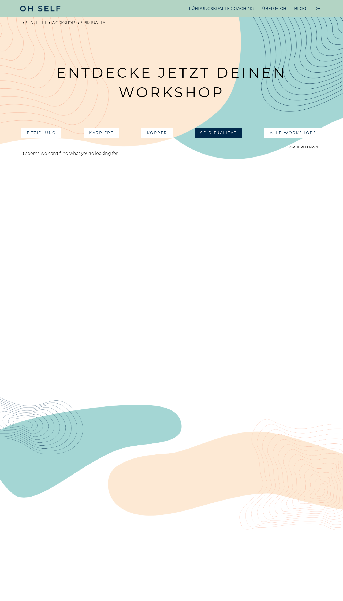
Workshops (63, 22)
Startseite (35, 22)
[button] (41, 133)
